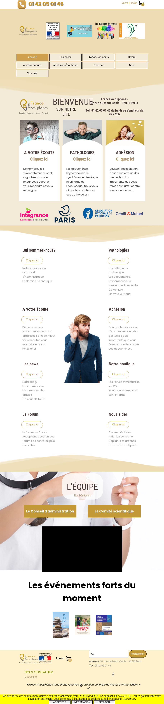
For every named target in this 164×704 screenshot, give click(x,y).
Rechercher (138, 654)
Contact (98, 65)
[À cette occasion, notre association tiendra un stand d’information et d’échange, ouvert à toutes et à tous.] (132, 31)
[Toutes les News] (79, 31)
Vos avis (32, 73)
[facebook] (113, 674)
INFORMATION (82, 702)
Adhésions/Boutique (65, 65)
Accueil (32, 57)
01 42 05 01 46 (46, 4)
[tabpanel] (114, 106)
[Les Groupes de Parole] (105, 31)
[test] (32, 260)
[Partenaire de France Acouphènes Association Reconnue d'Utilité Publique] (34, 213)
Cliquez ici (39, 159)
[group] (92, 31)
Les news (65, 57)
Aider (132, 65)
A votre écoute (32, 65)
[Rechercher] (108, 654)
